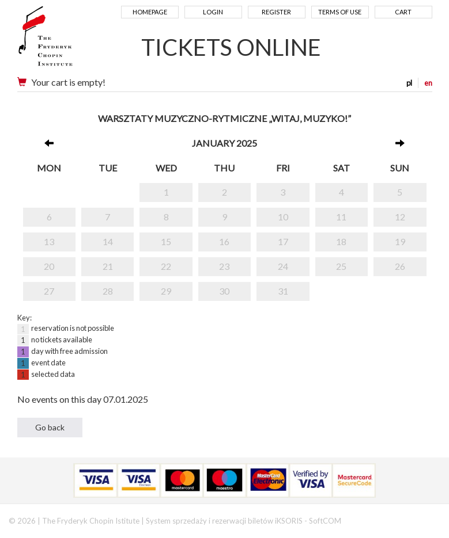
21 (108, 266)
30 (224, 290)
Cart (403, 12)
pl (409, 82)
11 (341, 216)
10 (283, 216)
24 (283, 266)
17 (283, 241)
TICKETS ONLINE (231, 47)
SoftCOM (325, 520)
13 (49, 241)
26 (400, 266)
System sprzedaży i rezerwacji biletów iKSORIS (224, 520)
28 (108, 290)
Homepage (150, 12)
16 (224, 241)
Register (276, 12)
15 (166, 241)
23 (224, 266)
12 (400, 216)
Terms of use (339, 12)
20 (49, 266)
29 (166, 290)
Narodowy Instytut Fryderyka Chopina (67, 40)
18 (341, 241)
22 (166, 266)
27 (49, 290)
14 (108, 241)
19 (400, 241)
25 (341, 266)
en (428, 82)
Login (213, 12)
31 (283, 290)
